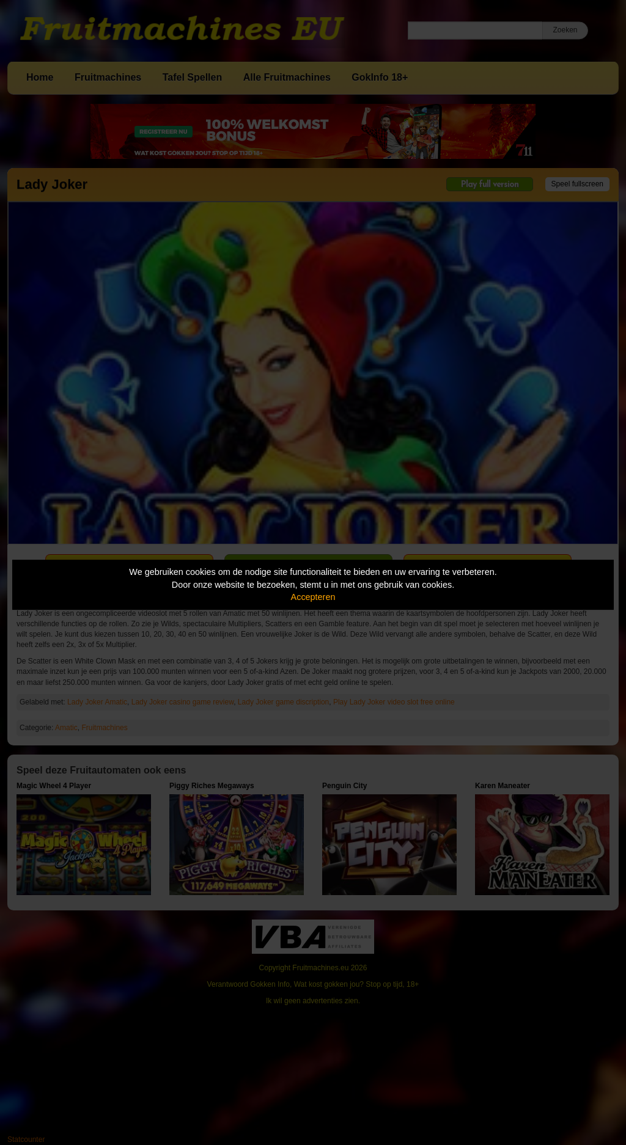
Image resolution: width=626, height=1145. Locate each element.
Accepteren (313, 597)
